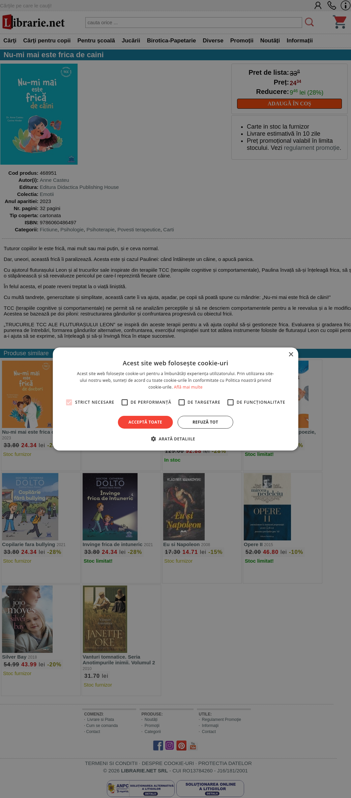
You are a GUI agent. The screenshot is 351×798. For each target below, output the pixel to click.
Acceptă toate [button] (145, 422)
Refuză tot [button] (205, 422)
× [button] (290, 354)
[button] (175, 438)
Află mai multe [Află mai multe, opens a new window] (188, 387)
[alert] (175, 399)
